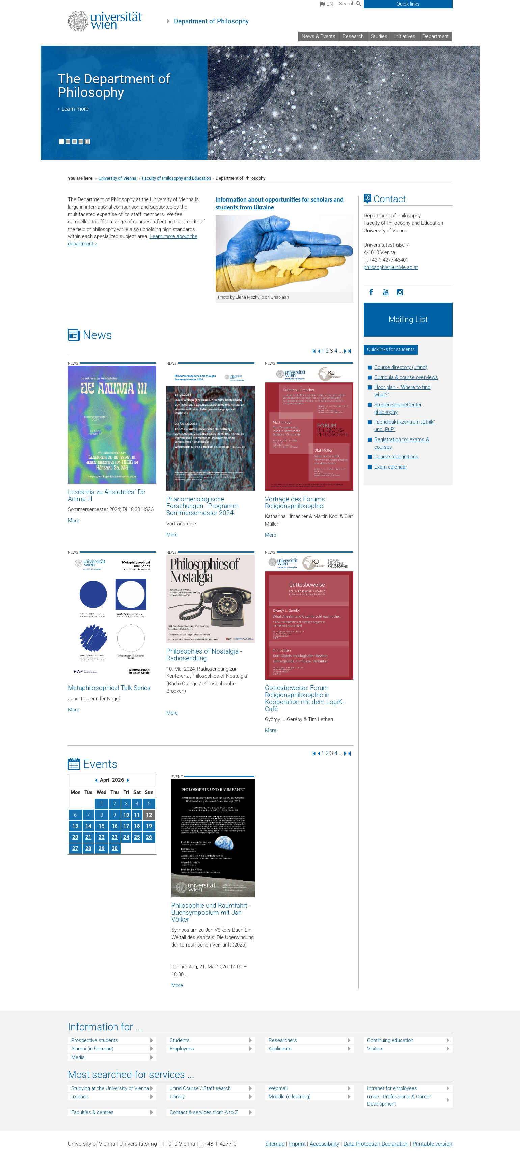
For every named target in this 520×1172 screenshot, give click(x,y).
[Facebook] (371, 292)
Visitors (375, 1049)
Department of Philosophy (211, 21)
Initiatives (404, 36)
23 (115, 837)
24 (126, 837)
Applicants (280, 1049)
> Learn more (73, 109)
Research (353, 36)
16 (115, 826)
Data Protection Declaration (376, 1144)
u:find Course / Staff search (200, 1088)
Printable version (433, 1144)
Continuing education (390, 1040)
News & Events (318, 36)
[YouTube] (385, 292)
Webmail (278, 1088)
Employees (182, 1049)
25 (137, 837)
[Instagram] (400, 292)
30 (115, 848)
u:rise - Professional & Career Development (399, 1100)
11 (137, 815)
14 (88, 826)
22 (102, 837)
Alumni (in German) (92, 1049)
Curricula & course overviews (406, 377)
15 (102, 826)
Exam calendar (390, 467)
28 (88, 848)
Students (180, 1040)
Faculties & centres (92, 1112)
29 (102, 848)
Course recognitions (396, 457)
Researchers (283, 1040)
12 (149, 815)
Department (435, 36)
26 (149, 837)
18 (137, 826)
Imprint (297, 1144)
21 (88, 837)
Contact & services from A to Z (204, 1112)
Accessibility (324, 1144)
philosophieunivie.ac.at (391, 267)
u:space (79, 1097)
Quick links (408, 4)
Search (350, 4)
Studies (379, 36)
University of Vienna (118, 178)
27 (75, 848)
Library (177, 1097)
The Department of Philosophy (114, 85)
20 (75, 837)
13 (75, 826)
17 (126, 826)
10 (126, 815)
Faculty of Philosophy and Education (176, 178)
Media (78, 1057)
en (326, 4)
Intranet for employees (392, 1088)
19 (149, 826)
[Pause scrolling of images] (87, 141)
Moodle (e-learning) (290, 1097)
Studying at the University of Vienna (110, 1088)
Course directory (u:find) (400, 367)
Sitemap (275, 1144)
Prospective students (94, 1040)
